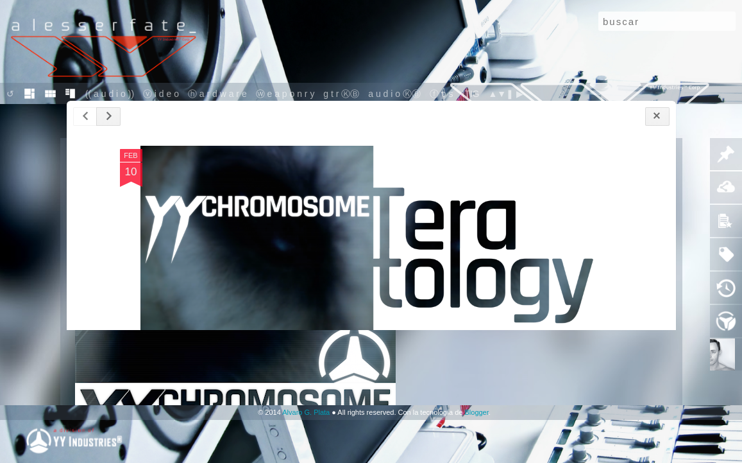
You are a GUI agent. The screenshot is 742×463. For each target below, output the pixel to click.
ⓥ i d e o (162, 94)
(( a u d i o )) (111, 94)
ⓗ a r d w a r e (217, 94)
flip (50, 94)
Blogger (476, 412)
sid (70, 94)
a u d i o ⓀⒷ (394, 94)
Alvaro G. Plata (306, 412)
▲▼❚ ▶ (505, 94)
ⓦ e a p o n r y (285, 94)
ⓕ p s (442, 94)
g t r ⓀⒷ (341, 94)
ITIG (470, 94)
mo (29, 94)
